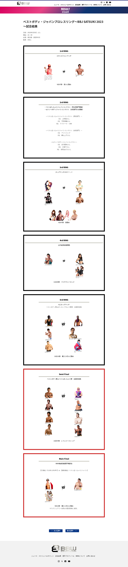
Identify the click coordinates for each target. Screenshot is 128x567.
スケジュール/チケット (67, 4)
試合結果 (77, 4)
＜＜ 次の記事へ (55, 531)
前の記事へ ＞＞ (72, 531)
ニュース (56, 4)
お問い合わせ (107, 4)
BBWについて (97, 4)
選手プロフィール (87, 4)
